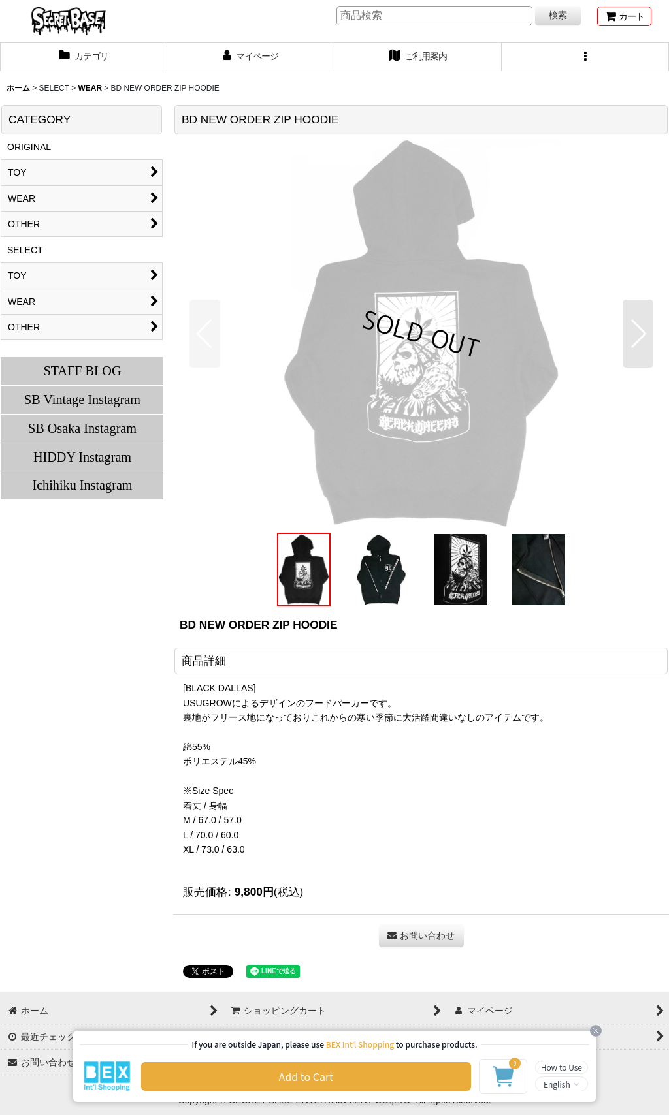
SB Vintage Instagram (82, 399)
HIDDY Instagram (82, 457)
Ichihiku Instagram (82, 485)
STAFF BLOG (82, 371)
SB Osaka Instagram (82, 428)
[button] (585, 57)
